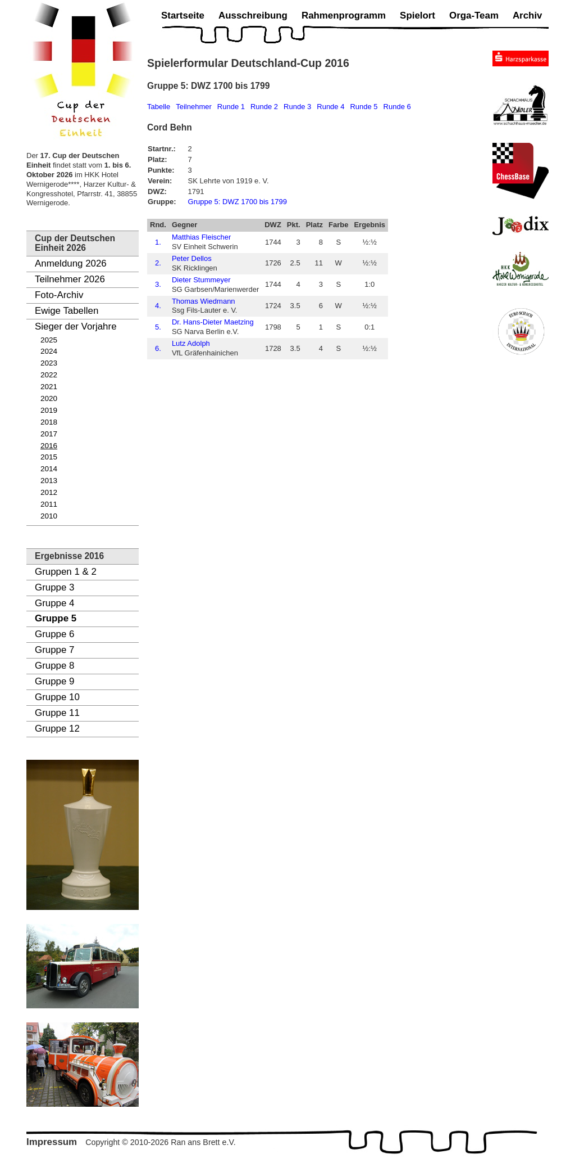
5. (158, 327)
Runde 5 (363, 106)
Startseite (182, 15)
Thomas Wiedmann (203, 301)
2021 (48, 386)
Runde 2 (264, 106)
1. (158, 242)
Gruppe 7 (54, 649)
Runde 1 (231, 106)
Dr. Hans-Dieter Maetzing (213, 322)
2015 (48, 457)
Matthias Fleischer (201, 237)
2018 (48, 422)
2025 (48, 340)
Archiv (527, 15)
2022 (48, 375)
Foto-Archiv (59, 295)
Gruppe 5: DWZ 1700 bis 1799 (237, 201)
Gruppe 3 (54, 587)
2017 (48, 434)
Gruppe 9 (54, 681)
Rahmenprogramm (344, 15)
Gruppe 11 (57, 712)
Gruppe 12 (57, 728)
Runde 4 (330, 106)
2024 (48, 351)
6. (158, 348)
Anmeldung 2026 (71, 263)
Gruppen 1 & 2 (66, 571)
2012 (48, 492)
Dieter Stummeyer (201, 280)
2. (158, 263)
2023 (48, 363)
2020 (48, 398)
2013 (48, 480)
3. (158, 284)
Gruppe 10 (57, 697)
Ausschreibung (253, 15)
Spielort (417, 15)
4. (158, 305)
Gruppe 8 (54, 665)
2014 (48, 469)
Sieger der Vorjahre (76, 326)
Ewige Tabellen (66, 310)
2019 (48, 410)
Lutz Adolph (191, 343)
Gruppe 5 (55, 618)
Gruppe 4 (54, 603)
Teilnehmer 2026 (70, 279)
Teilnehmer (194, 106)
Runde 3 (297, 106)
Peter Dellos (192, 258)
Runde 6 (397, 106)
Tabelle (158, 106)
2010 (48, 516)
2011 (48, 504)
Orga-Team (474, 15)
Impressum (51, 1142)
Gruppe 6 (54, 634)
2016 (48, 445)
